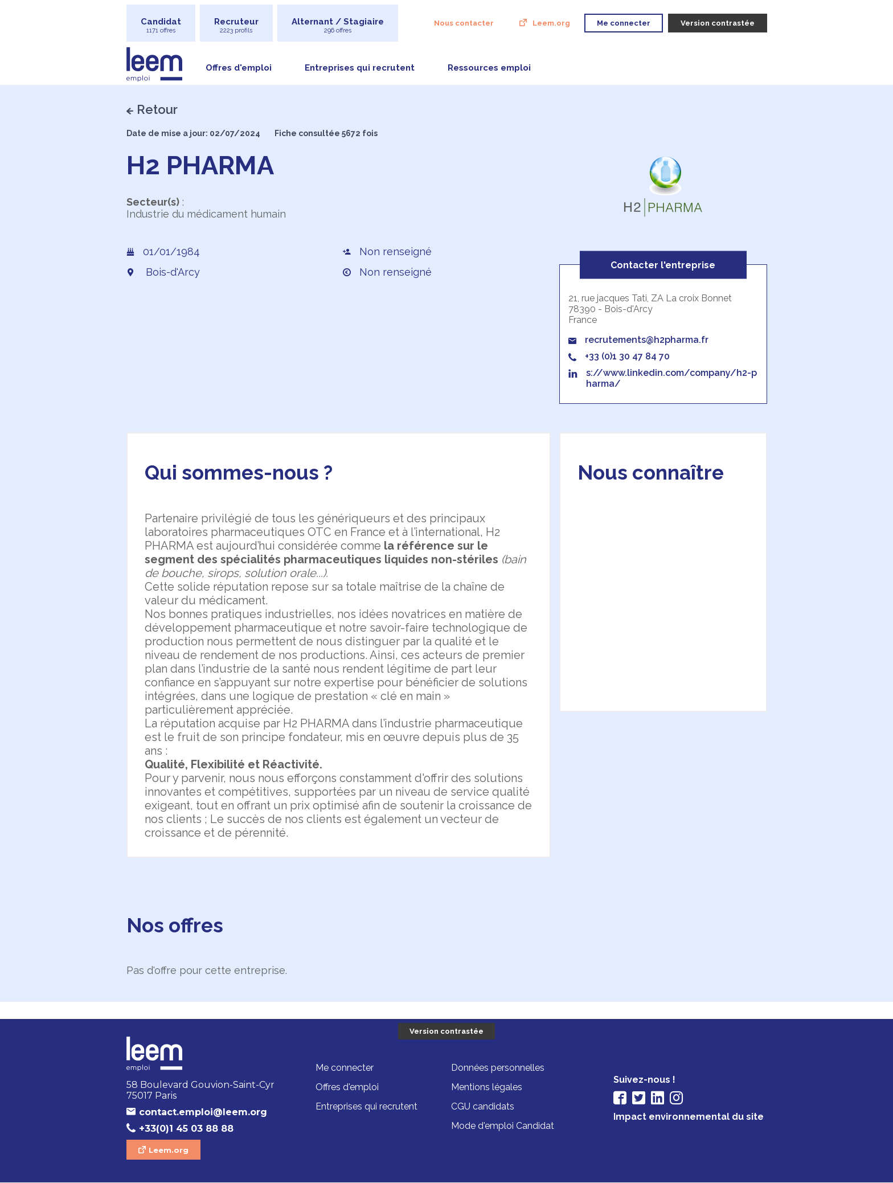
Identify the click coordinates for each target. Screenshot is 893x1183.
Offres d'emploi (239, 68)
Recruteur (236, 25)
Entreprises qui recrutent (360, 68)
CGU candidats (482, 1106)
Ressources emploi (489, 68)
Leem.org (551, 23)
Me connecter (345, 1067)
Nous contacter (464, 23)
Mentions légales (486, 1087)
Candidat (161, 25)
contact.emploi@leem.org (203, 1112)
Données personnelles (497, 1067)
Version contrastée (446, 1031)
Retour (157, 109)
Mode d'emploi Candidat (502, 1125)
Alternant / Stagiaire (338, 25)
